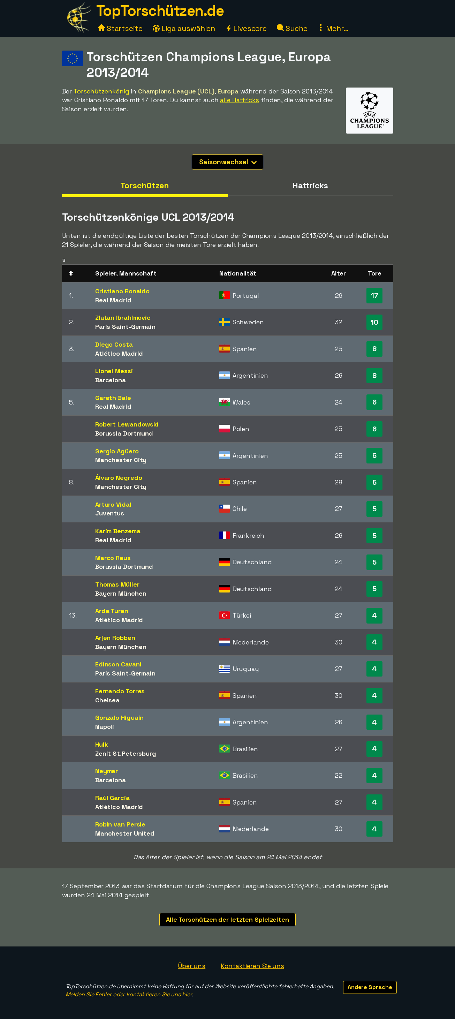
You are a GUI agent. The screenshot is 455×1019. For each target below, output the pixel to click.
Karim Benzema (118, 531)
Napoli (104, 727)
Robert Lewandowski (127, 424)
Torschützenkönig (101, 91)
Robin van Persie (120, 824)
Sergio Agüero (117, 451)
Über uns (191, 966)
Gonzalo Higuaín (119, 718)
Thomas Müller (117, 584)
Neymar (106, 771)
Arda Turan (111, 611)
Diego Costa (114, 344)
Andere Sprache (370, 987)
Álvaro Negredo (118, 478)
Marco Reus (113, 558)
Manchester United (124, 833)
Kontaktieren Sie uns (252, 966)
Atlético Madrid (119, 353)
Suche (292, 28)
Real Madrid (113, 300)
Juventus (109, 513)
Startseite (120, 28)
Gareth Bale (113, 398)
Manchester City (121, 460)
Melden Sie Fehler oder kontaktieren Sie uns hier (129, 994)
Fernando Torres (120, 691)
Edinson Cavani (118, 664)
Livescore (246, 28)
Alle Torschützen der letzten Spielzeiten (227, 919)
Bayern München (120, 593)
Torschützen (144, 185)
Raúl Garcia (112, 798)
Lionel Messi (114, 371)
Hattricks (310, 185)
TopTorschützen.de (160, 10)
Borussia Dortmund (124, 433)
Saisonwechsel (228, 161)
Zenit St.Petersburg (125, 753)
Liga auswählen (184, 28)
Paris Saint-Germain (125, 327)
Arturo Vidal (113, 504)
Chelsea (107, 700)
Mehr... (332, 28)
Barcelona (110, 380)
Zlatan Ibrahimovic (123, 318)
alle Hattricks (239, 100)
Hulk (101, 744)
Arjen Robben (115, 638)
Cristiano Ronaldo (122, 291)
